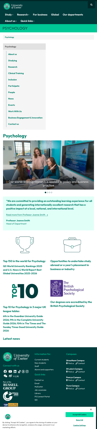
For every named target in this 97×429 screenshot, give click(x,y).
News (11, 98)
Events (11, 105)
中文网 (16, 376)
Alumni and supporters (44, 369)
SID (36, 400)
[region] (48, 418)
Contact (80, 363)
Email (37, 383)
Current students (42, 359)
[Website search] (91, 4)
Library (38, 393)
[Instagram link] (27, 371)
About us (11, 20)
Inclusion (12, 79)
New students (40, 363)
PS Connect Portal (42, 396)
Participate (13, 86)
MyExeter (39, 386)
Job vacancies (40, 390)
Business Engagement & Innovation (25, 117)
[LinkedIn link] (15, 371)
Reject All (79, 420)
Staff (37, 366)
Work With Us (15, 111)
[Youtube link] (10, 371)
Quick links (27, 20)
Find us (70, 363)
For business (40, 14)
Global (55, 14)
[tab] (45, 192)
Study (9, 14)
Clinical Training (16, 73)
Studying (12, 60)
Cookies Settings (79, 425)
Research (23, 14)
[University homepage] (16, 356)
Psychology (10, 46)
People (11, 92)
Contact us (13, 124)
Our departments (73, 14)
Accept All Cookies (79, 415)
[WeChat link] (5, 375)
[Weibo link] (10, 375)
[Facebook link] (5, 371)
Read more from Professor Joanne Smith (25, 214)
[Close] (91, 409)
